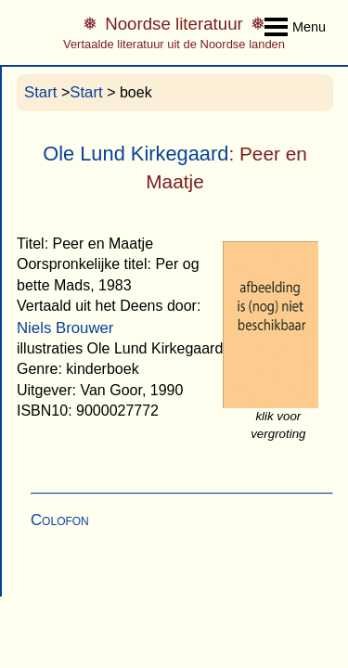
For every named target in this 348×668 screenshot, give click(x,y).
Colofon (60, 520)
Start (40, 92)
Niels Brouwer (65, 328)
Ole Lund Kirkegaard (135, 153)
